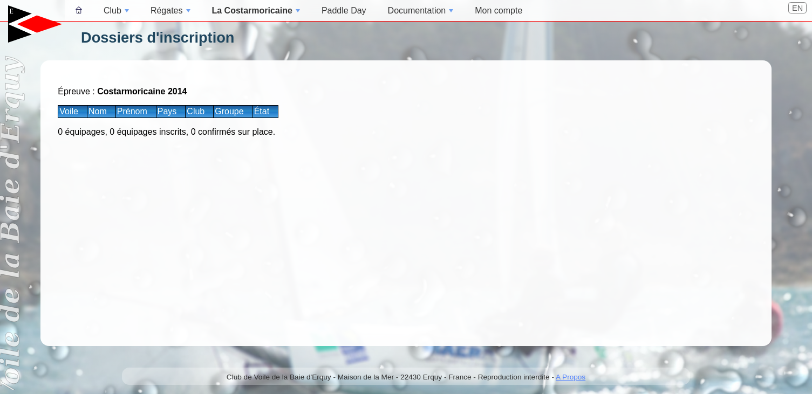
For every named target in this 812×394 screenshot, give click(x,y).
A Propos (570, 377)
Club (116, 10)
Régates (170, 10)
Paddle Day (344, 10)
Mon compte (498, 10)
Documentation (421, 10)
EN (797, 8)
